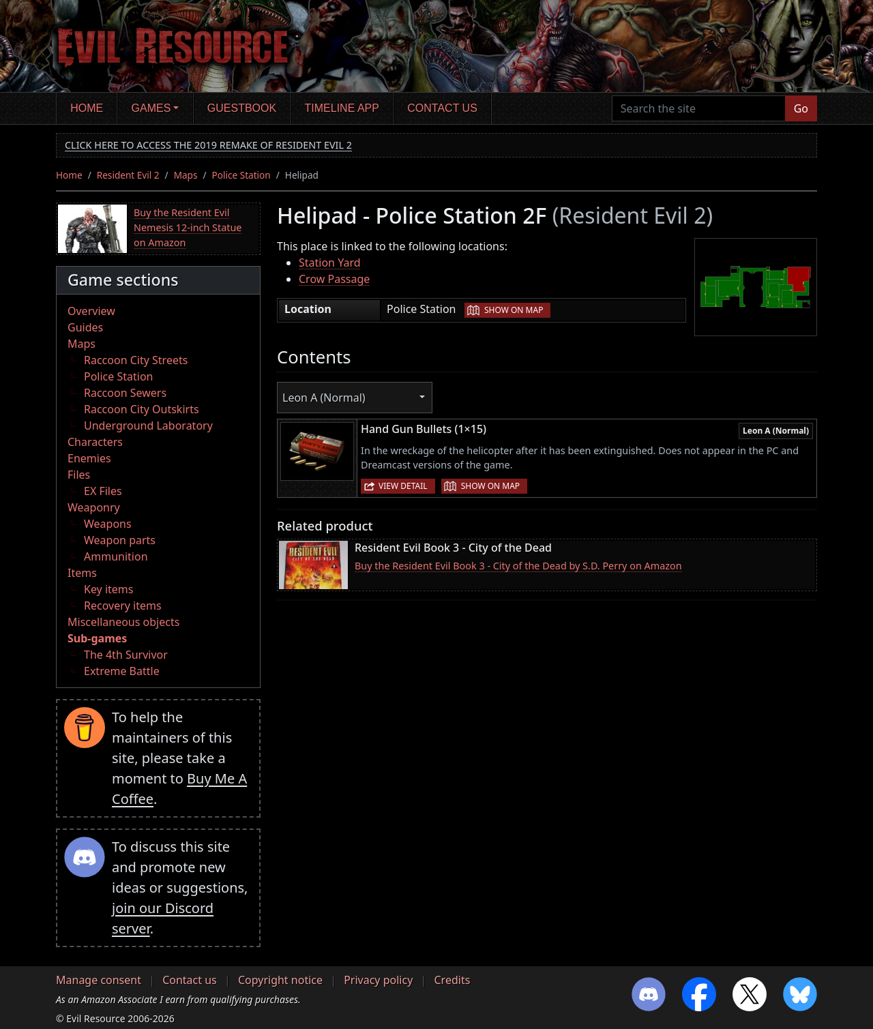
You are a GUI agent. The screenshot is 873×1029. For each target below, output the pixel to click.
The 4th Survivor (126, 654)
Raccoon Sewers (125, 392)
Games (151, 108)
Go (801, 108)
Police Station (241, 174)
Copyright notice (280, 979)
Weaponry (94, 507)
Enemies (89, 458)
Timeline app (342, 108)
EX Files (103, 490)
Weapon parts (120, 540)
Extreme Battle (122, 670)
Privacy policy (378, 979)
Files (79, 474)
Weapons (108, 523)
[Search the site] (699, 108)
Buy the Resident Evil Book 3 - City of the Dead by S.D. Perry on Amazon (518, 565)
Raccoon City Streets (136, 360)
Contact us (442, 108)
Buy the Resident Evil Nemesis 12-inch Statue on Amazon (188, 227)
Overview (91, 310)
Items (82, 572)
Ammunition (116, 556)
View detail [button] (403, 486)
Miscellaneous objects (123, 621)
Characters (95, 441)
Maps (186, 174)
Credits (452, 979)
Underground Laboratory (148, 425)
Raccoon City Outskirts (141, 409)
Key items (108, 589)
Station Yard (330, 262)
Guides (85, 327)
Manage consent (98, 979)
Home (86, 108)
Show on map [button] (513, 310)
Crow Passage (334, 278)
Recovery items (123, 605)
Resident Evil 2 (128, 174)
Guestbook (241, 108)
